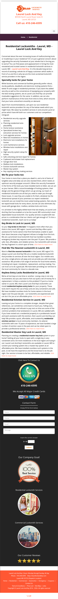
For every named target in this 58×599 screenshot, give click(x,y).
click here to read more (43, 244)
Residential (13, 581)
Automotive (33, 581)
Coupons (51, 581)
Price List (30, 586)
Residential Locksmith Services (28, 490)
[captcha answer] (31, 441)
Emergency (42, 581)
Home (23, 37)
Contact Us (29, 583)
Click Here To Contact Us (29, 360)
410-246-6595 (34, 23)
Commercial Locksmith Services (29, 522)
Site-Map (38, 586)
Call (29, 596)
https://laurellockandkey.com (36, 576)
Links (44, 586)
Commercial (23, 581)
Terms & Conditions (18, 586)
